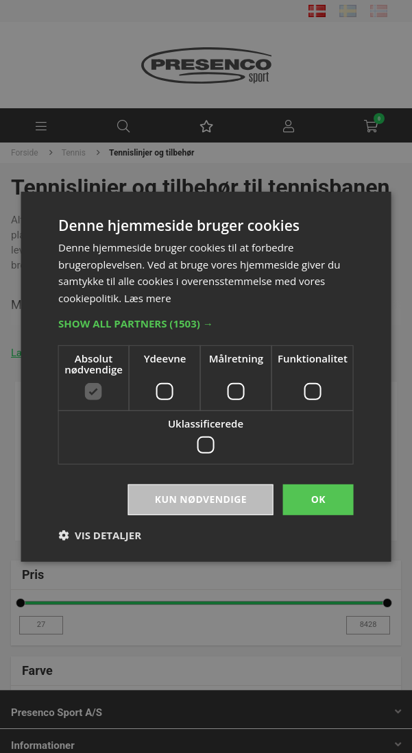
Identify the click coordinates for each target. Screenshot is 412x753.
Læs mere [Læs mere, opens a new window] (147, 298)
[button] (206, 323)
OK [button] (318, 499)
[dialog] (206, 376)
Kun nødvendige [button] (200, 499)
